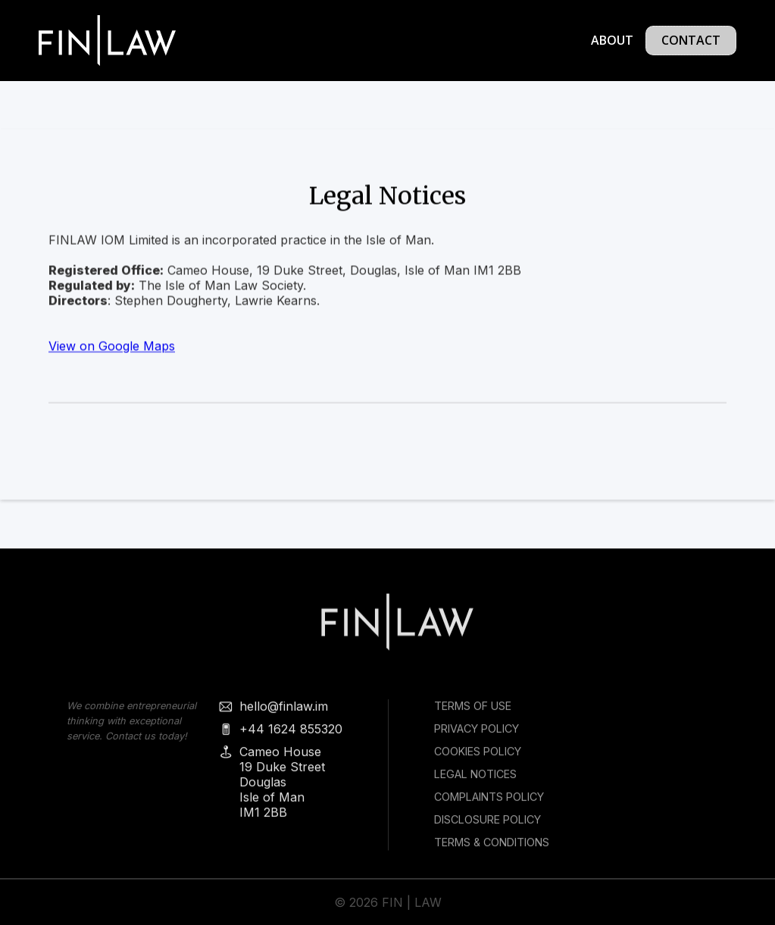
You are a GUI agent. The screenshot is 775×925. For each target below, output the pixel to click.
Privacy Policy (475, 734)
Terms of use (472, 711)
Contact (690, 40)
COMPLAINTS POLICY (488, 802)
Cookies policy (476, 757)
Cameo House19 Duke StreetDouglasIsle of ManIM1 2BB (281, 788)
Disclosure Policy (486, 825)
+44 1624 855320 (290, 734)
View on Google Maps (111, 346)
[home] (107, 40)
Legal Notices (474, 779)
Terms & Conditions (490, 848)
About (612, 40)
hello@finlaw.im (283, 712)
